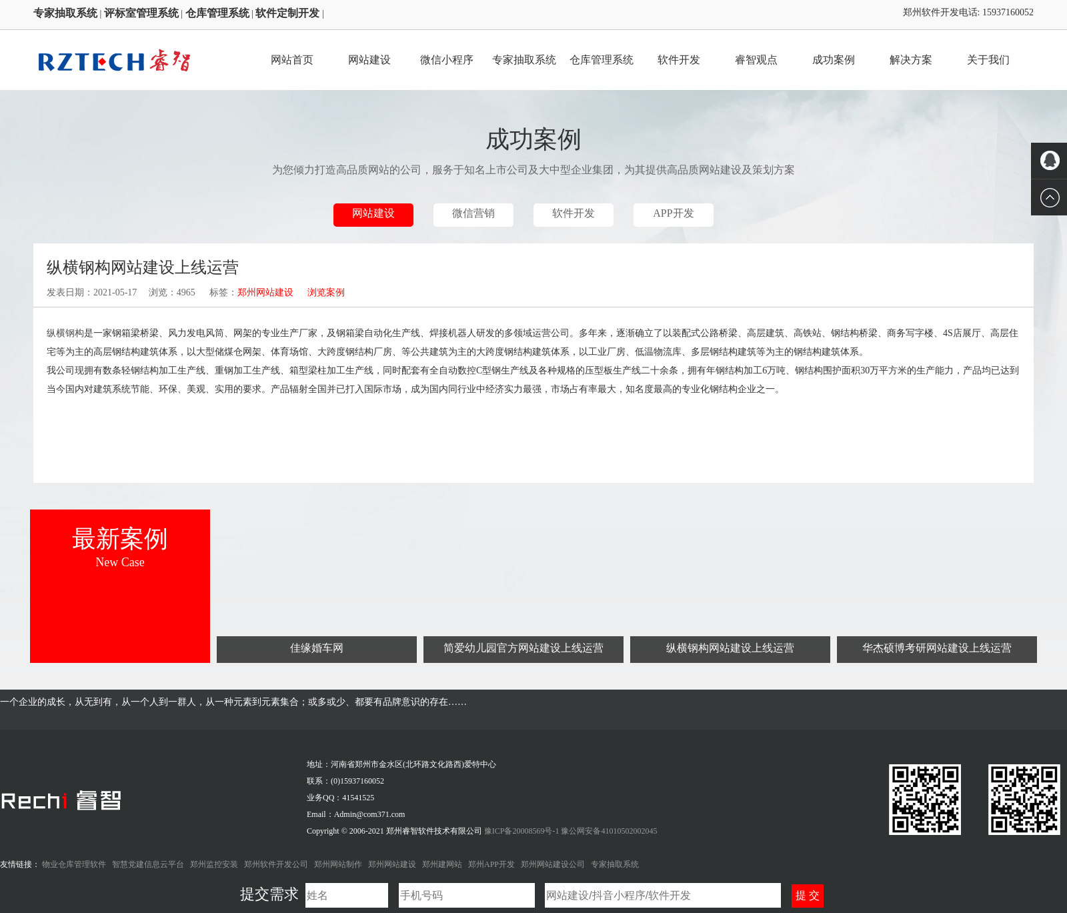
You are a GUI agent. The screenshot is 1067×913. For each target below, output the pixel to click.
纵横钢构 (65, 333)
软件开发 (679, 59)
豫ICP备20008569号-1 (523, 831)
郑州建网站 (442, 864)
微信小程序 (446, 59)
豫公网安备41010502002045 (609, 831)
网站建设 (369, 59)
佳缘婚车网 (316, 648)
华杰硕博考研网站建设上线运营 (937, 648)
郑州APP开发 (491, 864)
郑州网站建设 (265, 292)
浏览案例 (326, 292)
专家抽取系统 (524, 59)
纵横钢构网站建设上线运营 (730, 648)
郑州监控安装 (214, 864)
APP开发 (673, 213)
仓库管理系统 (602, 59)
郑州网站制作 (338, 864)
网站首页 (292, 59)
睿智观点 (756, 59)
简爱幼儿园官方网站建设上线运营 (523, 648)
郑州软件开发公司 (276, 864)
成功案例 (833, 59)
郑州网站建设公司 (553, 864)
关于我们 (988, 59)
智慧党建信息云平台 (148, 864)
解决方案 (911, 59)
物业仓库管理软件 (74, 864)
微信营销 (473, 213)
